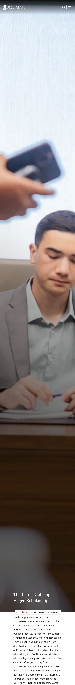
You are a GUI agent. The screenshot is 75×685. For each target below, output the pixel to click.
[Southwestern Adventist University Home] (14, 7)
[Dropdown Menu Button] (63, 7)
